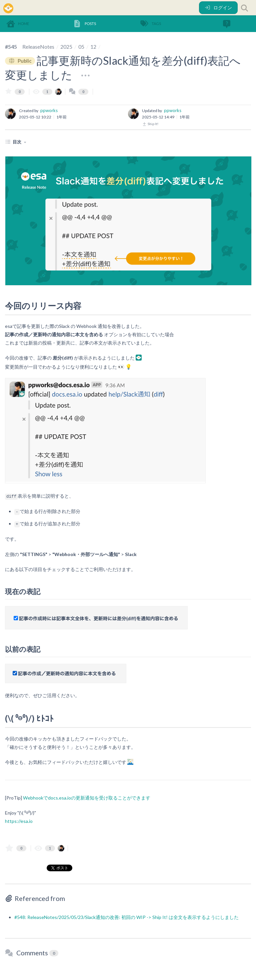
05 (81, 46)
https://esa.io (19, 821)
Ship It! (150, 124)
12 (93, 46)
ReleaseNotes (38, 46)
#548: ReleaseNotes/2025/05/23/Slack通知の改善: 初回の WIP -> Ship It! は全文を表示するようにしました (126, 917)
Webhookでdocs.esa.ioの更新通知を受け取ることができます (86, 798)
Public (20, 61)
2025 (66, 46)
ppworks (49, 110)
